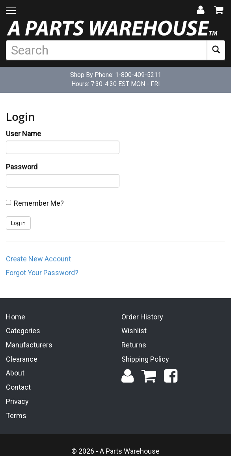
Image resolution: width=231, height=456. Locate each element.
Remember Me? (39, 203)
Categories (23, 330)
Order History (142, 316)
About (15, 372)
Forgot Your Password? (42, 272)
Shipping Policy (145, 358)
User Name (23, 133)
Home (15, 316)
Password (21, 167)
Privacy (17, 400)
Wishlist (134, 330)
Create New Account (38, 259)
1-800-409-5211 (138, 75)
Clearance (21, 358)
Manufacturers (29, 344)
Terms (16, 415)
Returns (133, 344)
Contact (18, 386)
